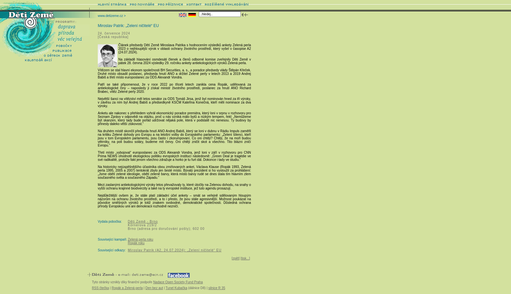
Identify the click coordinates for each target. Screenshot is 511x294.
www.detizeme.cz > (112, 16)
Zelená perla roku (140, 239)
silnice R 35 (216, 288)
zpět (236, 258)
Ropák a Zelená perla (127, 288)
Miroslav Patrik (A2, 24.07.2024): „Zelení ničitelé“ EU (174, 250)
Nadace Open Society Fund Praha (178, 282)
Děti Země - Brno (143, 221)
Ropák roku (136, 243)
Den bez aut (154, 288)
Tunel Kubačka (176, 288)
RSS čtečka (100, 288)
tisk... (245, 258)
